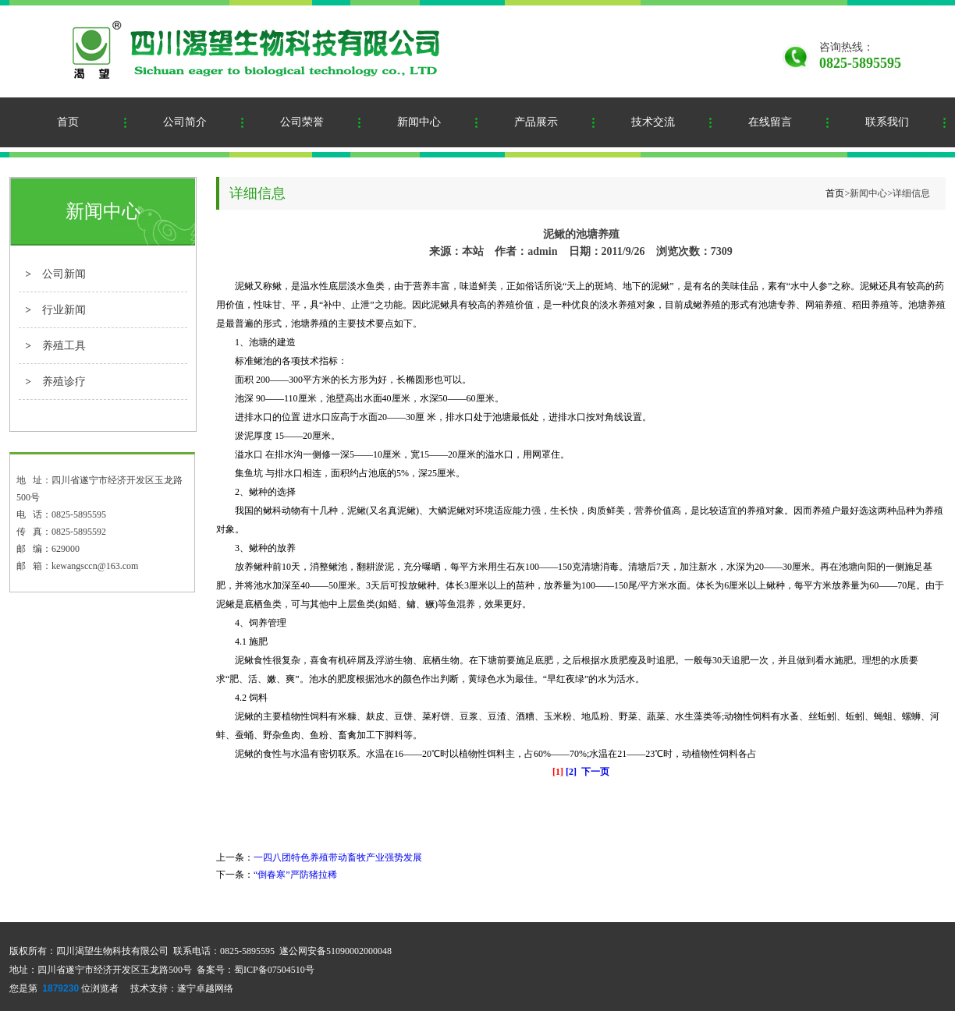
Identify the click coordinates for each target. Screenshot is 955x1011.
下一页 (595, 771)
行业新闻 (64, 310)
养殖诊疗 (64, 381)
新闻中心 (419, 122)
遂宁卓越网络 (205, 988)
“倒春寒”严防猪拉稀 (295, 874)
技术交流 (653, 122)
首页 (68, 122)
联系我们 (887, 122)
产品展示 (536, 122)
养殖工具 (64, 346)
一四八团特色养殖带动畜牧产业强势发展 (338, 857)
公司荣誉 (302, 122)
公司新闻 (64, 274)
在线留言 (770, 122)
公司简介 (185, 122)
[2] (571, 771)
